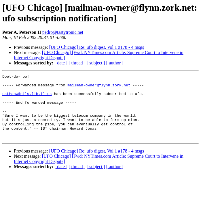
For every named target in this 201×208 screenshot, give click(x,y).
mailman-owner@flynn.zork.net (98, 87)
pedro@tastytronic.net (62, 32)
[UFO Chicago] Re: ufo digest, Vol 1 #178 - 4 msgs (96, 47)
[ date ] (60, 62)
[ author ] (115, 62)
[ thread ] (77, 62)
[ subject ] (96, 62)
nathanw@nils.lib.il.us (27, 98)
